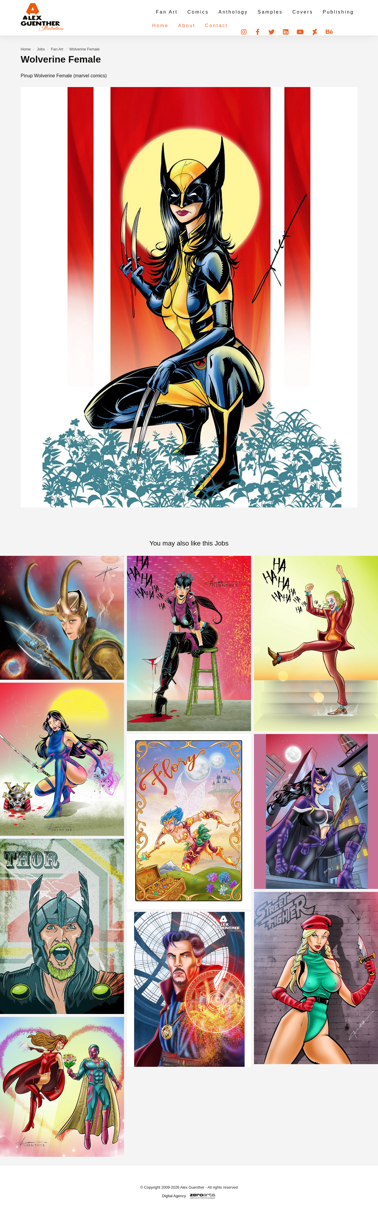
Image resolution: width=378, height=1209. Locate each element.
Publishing (338, 11)
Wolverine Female (84, 49)
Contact (205, 24)
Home (150, 24)
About (176, 24)
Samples (272, 11)
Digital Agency (174, 1196)
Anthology (236, 11)
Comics (202, 11)
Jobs (41, 49)
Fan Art (171, 11)
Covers (304, 11)
